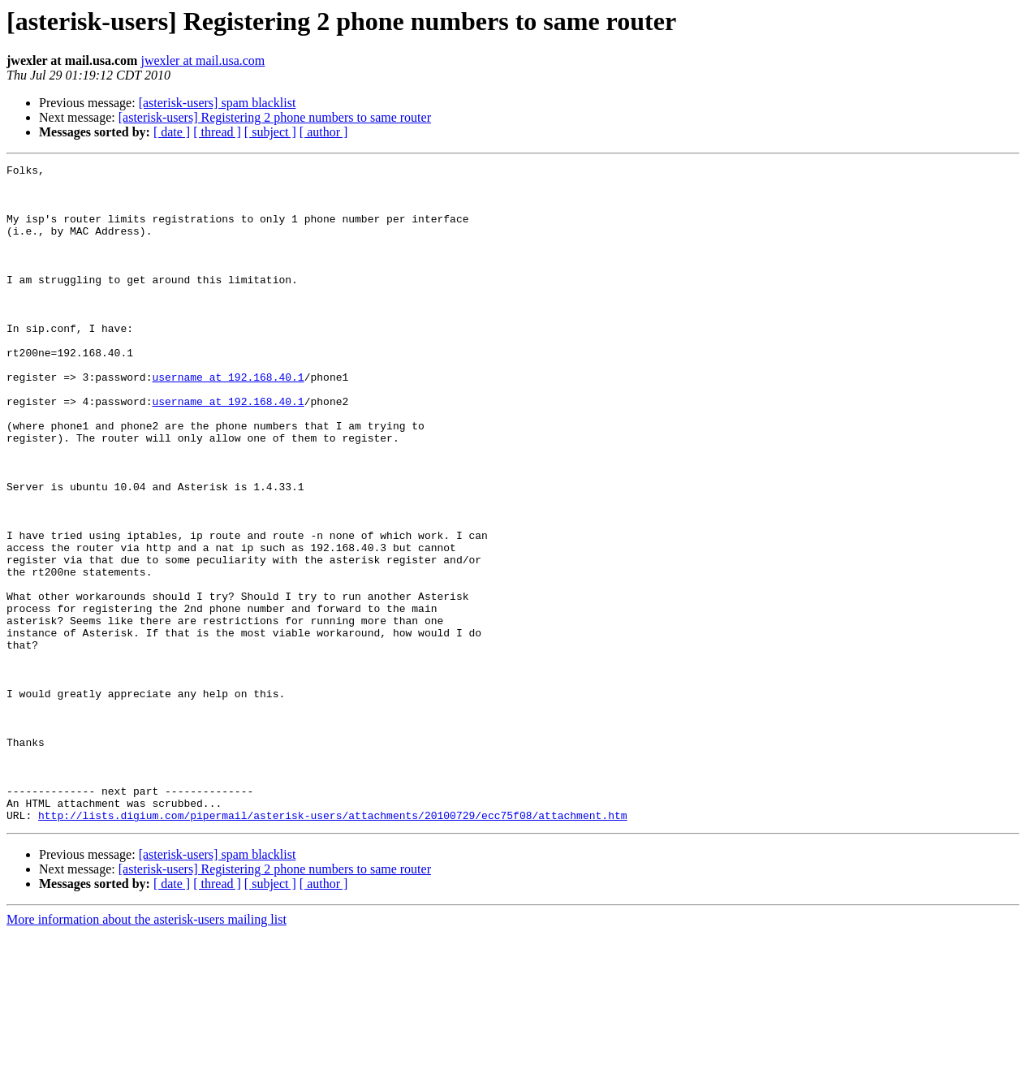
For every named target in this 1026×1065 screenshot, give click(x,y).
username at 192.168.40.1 (228, 420)
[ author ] (324, 132)
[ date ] (171, 132)
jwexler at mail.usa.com (202, 60)
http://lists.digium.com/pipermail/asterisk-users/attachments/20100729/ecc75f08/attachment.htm (332, 946)
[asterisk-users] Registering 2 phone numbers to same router (275, 117)
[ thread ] (217, 132)
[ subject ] (270, 132)
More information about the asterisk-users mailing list (146, 1051)
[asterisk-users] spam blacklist (217, 103)
